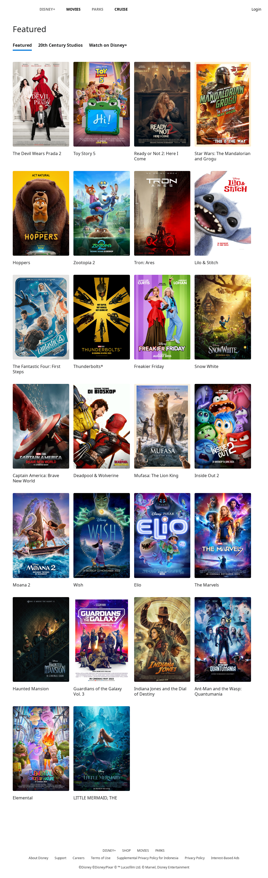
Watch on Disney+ (108, 45)
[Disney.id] (19, 9)
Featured (22, 45)
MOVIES (143, 850)
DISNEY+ (109, 850)
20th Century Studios (60, 45)
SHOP (126, 850)
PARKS (160, 850)
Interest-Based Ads (225, 858)
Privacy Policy (195, 858)
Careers (79, 858)
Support (60, 858)
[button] (259, 9)
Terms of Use (101, 858)
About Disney (38, 858)
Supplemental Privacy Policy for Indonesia (147, 858)
